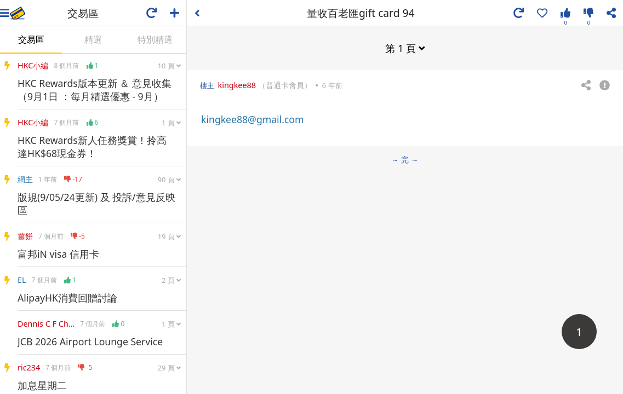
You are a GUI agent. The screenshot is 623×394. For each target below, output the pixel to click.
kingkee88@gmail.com (252, 119)
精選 (93, 39)
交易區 (31, 39)
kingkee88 (237, 85)
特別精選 (155, 39)
